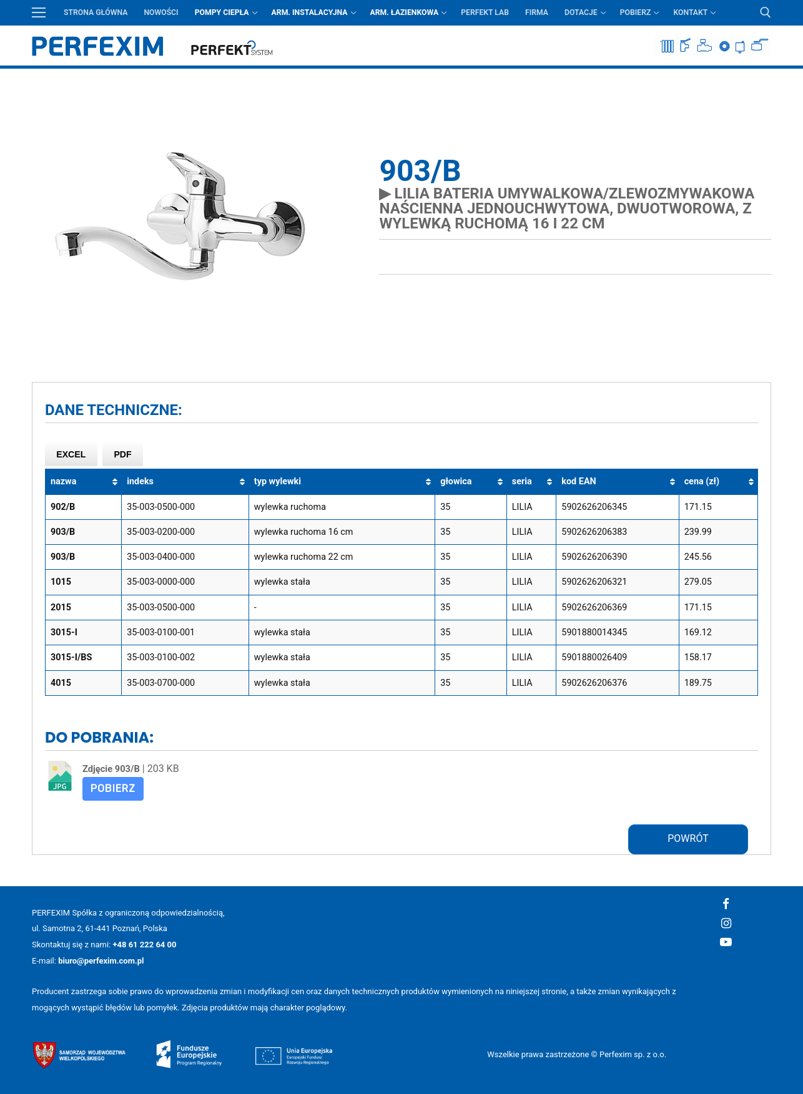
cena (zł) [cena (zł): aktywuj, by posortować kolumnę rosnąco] (701, 481)
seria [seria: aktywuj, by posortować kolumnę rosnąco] (522, 481)
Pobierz (113, 788)
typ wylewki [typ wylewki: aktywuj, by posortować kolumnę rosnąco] (277, 481)
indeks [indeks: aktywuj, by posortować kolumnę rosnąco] (140, 481)
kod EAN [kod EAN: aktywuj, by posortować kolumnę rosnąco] (578, 481)
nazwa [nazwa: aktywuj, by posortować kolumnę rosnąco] (63, 481)
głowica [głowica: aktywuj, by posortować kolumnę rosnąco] (455, 481)
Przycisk (762, 77)
